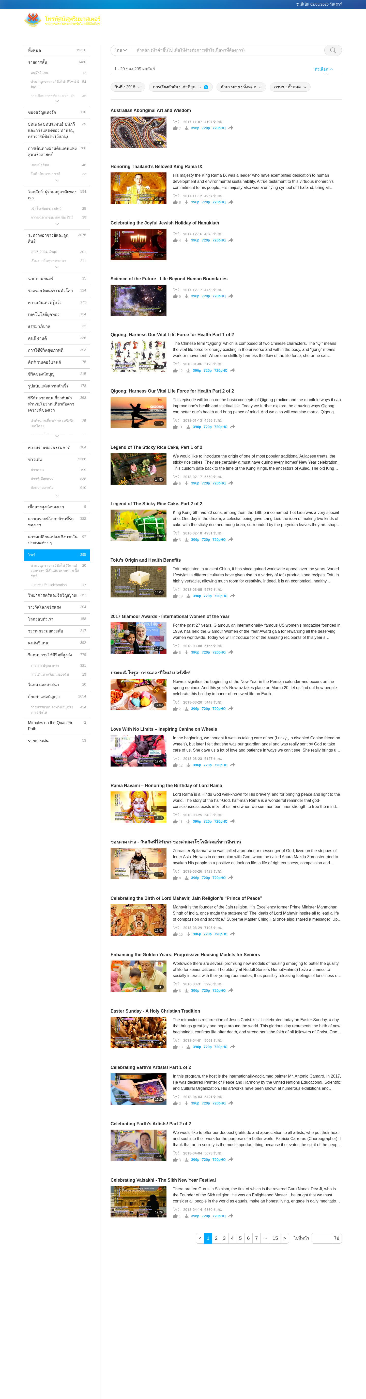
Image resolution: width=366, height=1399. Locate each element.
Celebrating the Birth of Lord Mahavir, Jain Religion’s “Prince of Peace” (186, 898)
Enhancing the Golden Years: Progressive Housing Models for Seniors (185, 954)
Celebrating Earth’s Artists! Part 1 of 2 (151, 1067)
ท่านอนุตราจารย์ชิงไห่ (225, 16)
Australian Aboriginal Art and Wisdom (151, 110)
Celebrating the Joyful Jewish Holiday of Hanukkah (165, 222)
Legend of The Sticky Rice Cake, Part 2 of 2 (156, 503)
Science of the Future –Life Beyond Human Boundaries (169, 278)
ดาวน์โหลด (317, 23)
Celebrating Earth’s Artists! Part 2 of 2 (151, 1123)
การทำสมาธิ (261, 16)
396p (195, 128)
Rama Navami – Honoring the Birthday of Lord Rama (166, 785)
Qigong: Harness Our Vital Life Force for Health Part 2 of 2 (172, 391)
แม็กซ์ (195, 16)
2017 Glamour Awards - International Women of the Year (170, 616)
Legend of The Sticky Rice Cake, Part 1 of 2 (156, 447)
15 (275, 1238)
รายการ (238, 23)
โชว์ (176, 121)
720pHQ (219, 128)
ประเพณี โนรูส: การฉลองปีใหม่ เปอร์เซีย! (150, 672)
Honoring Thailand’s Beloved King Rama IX (156, 166)
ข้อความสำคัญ (288, 23)
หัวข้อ (221, 23)
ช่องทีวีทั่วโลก (289, 16)
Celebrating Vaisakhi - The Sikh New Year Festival (163, 1180)
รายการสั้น (260, 23)
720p (206, 128)
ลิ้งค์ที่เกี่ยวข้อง (320, 16)
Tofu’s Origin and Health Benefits (146, 560)
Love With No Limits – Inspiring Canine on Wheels (164, 729)
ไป (336, 1238)
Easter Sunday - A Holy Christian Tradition (155, 1011)
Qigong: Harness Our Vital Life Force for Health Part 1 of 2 (172, 334)
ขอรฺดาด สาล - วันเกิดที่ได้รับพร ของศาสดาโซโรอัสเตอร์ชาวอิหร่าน (176, 841)
